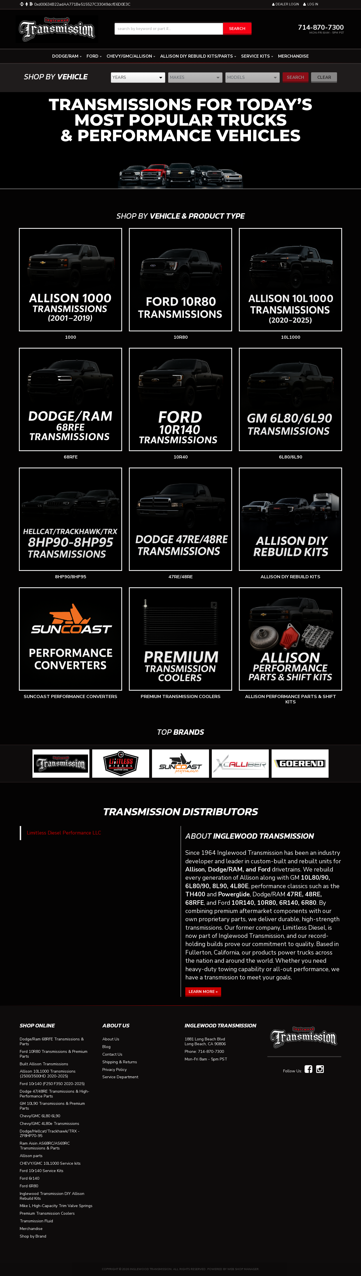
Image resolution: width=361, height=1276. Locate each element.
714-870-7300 (211, 1051)
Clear (324, 77)
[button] (183, 29)
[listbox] (138, 77)
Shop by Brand (33, 1236)
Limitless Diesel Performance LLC (64, 832)
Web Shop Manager (243, 1269)
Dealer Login (285, 4)
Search (295, 77)
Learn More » (203, 991)
